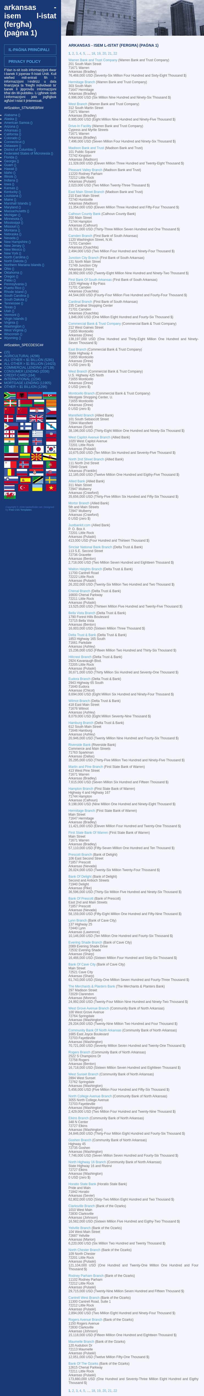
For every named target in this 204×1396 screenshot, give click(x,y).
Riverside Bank (79, 745)
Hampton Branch (80, 789)
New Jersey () (14, 246)
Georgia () (11, 161)
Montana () (12, 230)
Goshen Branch (79, 1140)
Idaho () (9, 173)
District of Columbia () (20, 150)
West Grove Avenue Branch (88, 1008)
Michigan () (12, 215)
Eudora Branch (79, 679)
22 (115, 53)
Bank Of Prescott (80, 898)
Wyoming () (12, 338)
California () (12, 134)
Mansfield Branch (81, 415)
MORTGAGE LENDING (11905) (27, 383)
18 (93, 53)
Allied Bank (76, 481)
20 (104, 53)
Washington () (14, 326)
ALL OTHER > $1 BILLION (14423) (30, 364)
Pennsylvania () (15, 284)
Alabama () (12, 115)
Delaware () (12, 146)
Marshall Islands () (17, 203)
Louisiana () (12, 196)
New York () (12, 253)
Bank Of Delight (80, 877)
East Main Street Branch (86, 192)
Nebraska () (12, 234)
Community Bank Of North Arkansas (95, 1030)
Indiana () (11, 180)
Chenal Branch (79, 591)
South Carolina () (16, 296)
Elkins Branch (78, 1118)
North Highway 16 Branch (87, 1162)
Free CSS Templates (20, 509)
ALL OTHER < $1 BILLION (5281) (29, 360)
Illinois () (10, 176)
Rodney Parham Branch (86, 1276)
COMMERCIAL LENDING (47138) (29, 368)
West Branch (77, 104)
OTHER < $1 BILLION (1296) (25, 387)
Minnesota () (13, 219)
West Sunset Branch (83, 1074)
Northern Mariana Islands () (24, 265)
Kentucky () (12, 192)
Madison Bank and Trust (86, 148)
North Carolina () (16, 257)
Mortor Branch (78, 503)
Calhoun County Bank (84, 214)
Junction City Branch (83, 258)
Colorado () (12, 138)
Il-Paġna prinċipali (29, 49)
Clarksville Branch (81, 1206)
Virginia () (11, 322)
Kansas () (11, 188)
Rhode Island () (15, 292)
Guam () (10, 165)
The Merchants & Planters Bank (91, 986)
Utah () (9, 311)
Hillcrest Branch (80, 657)
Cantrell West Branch (84, 1298)
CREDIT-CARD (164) (19, 375)
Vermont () (12, 315)
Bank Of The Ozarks (83, 1364)
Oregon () (11, 276)
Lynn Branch (77, 920)
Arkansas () (12, 130)
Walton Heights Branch (85, 569)
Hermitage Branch (81, 82)
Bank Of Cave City (82, 964)
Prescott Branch (80, 855)
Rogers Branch (79, 1052)
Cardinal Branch (80, 302)
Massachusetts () (16, 211)
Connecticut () (14, 142)
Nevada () (11, 238)
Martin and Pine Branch (85, 767)
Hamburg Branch (80, 723)
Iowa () (9, 184)
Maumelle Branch (81, 1342)
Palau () (10, 280)
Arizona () (11, 126)
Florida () (10, 157)
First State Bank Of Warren (88, 833)
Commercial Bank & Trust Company (94, 324)
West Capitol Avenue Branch (89, 437)
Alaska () (10, 119)
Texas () (10, 307)
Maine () (10, 200)
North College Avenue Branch (90, 1096)
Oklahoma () (13, 273)
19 (99, 53)
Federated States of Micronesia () (28, 153)
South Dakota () (15, 299)
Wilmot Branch (79, 701)
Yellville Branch (79, 1228)
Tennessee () (13, 303)
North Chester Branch (84, 1250)
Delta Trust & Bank (82, 635)
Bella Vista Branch (81, 613)
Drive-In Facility (79, 126)
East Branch (77, 349)
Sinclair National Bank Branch (90, 547)
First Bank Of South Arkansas (90, 280)
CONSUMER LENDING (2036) (26, 371)
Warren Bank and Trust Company (92, 60)
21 (110, 53)
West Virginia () (15, 330)
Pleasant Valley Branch (85, 170)
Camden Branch (80, 236)
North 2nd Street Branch (86, 459)
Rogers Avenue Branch (85, 1320)
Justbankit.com (79, 525)
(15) (7, 352)
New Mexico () (14, 249)
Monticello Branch (81, 393)
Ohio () (9, 269)
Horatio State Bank (82, 1184)
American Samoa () (18, 123)
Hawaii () (10, 169)
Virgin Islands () (15, 319)
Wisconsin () (13, 334)
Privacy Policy (25, 61)
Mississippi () (13, 223)
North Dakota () (15, 261)
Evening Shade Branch (85, 942)
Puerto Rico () (14, 288)
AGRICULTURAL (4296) (22, 356)
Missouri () (12, 226)
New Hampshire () (17, 242)
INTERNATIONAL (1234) (22, 379)
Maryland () (12, 207)
